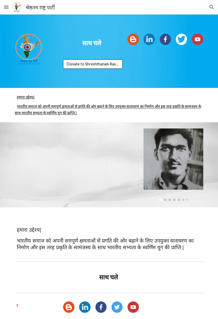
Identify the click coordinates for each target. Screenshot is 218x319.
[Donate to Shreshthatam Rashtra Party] (92, 64)
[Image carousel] (173, 164)
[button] (6, 7)
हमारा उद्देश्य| (26, 97)
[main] (93, 43)
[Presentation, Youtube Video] (61, 162)
